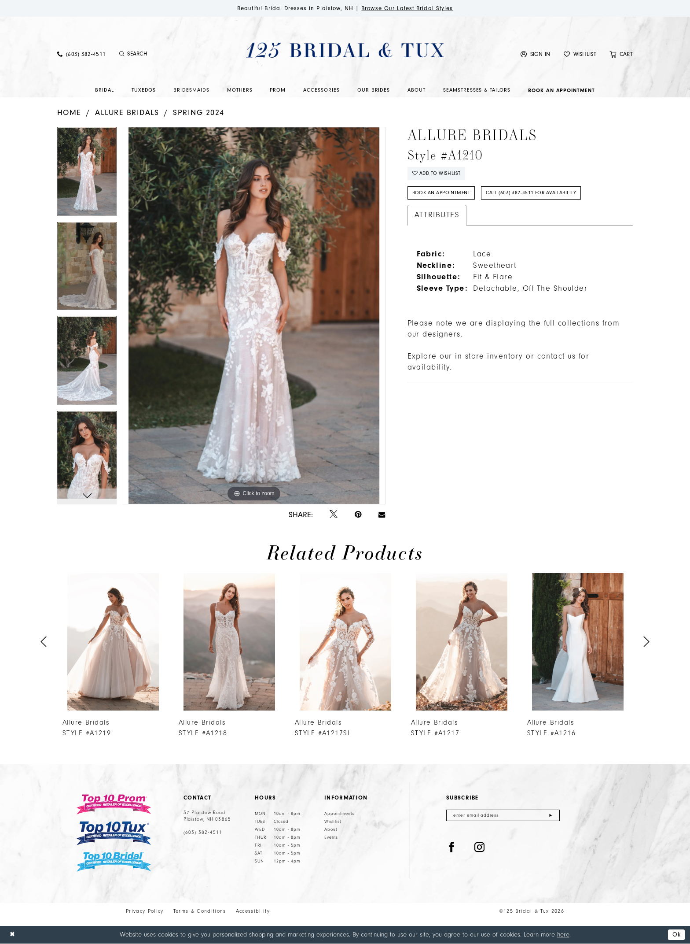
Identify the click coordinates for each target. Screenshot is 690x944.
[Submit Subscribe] (551, 816)
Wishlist (332, 822)
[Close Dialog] (12, 935)
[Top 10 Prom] (114, 805)
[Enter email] (503, 816)
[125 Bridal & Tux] (345, 50)
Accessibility (253, 911)
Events (331, 837)
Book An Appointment (442, 194)
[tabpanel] (87, 174)
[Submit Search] (122, 54)
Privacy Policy (145, 911)
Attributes (437, 216)
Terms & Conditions (199, 911)
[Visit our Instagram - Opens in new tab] (479, 848)
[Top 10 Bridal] (114, 862)
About (330, 830)
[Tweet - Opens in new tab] (333, 515)
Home (69, 112)
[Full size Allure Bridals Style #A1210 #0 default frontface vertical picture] (254, 315)
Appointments (339, 814)
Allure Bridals (127, 112)
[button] (535, 54)
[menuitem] (81, 54)
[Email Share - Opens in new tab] (381, 515)
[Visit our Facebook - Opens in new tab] (452, 848)
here (563, 934)
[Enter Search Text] (164, 54)
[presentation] (113, 642)
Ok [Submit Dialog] (676, 935)
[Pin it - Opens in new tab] (358, 515)
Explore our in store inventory (465, 358)
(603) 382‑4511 (203, 833)
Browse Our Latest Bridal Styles (410, 8)
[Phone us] (81, 54)
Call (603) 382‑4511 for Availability (536, 194)
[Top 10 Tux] (114, 834)
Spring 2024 (198, 112)
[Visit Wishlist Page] (580, 54)
